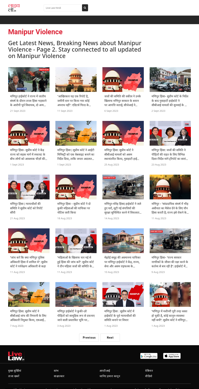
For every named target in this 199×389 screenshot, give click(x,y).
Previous (89, 337)
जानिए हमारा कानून (110, 376)
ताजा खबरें (13, 376)
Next (110, 337)
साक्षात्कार (59, 376)
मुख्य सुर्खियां (14, 370)
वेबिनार (149, 370)
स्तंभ (56, 370)
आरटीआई (105, 370)
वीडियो (148, 376)
